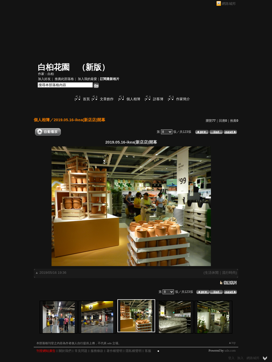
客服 (148, 351)
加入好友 (44, 79)
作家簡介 (183, 99)
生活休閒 (212, 273)
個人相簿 (133, 99)
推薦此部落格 (64, 79)
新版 (93, 67)
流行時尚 (229, 273)
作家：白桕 (46, 74)
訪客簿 (158, 99)
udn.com (230, 350)
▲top (232, 342)
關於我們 (65, 351)
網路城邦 (229, 4)
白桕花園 (54, 67)
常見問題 (81, 351)
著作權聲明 (114, 351)
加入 (240, 358)
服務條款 (97, 351)
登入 (231, 358)
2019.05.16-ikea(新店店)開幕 (79, 119)
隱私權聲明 (134, 351)
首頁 (86, 99)
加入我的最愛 (87, 79)
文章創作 (107, 99)
